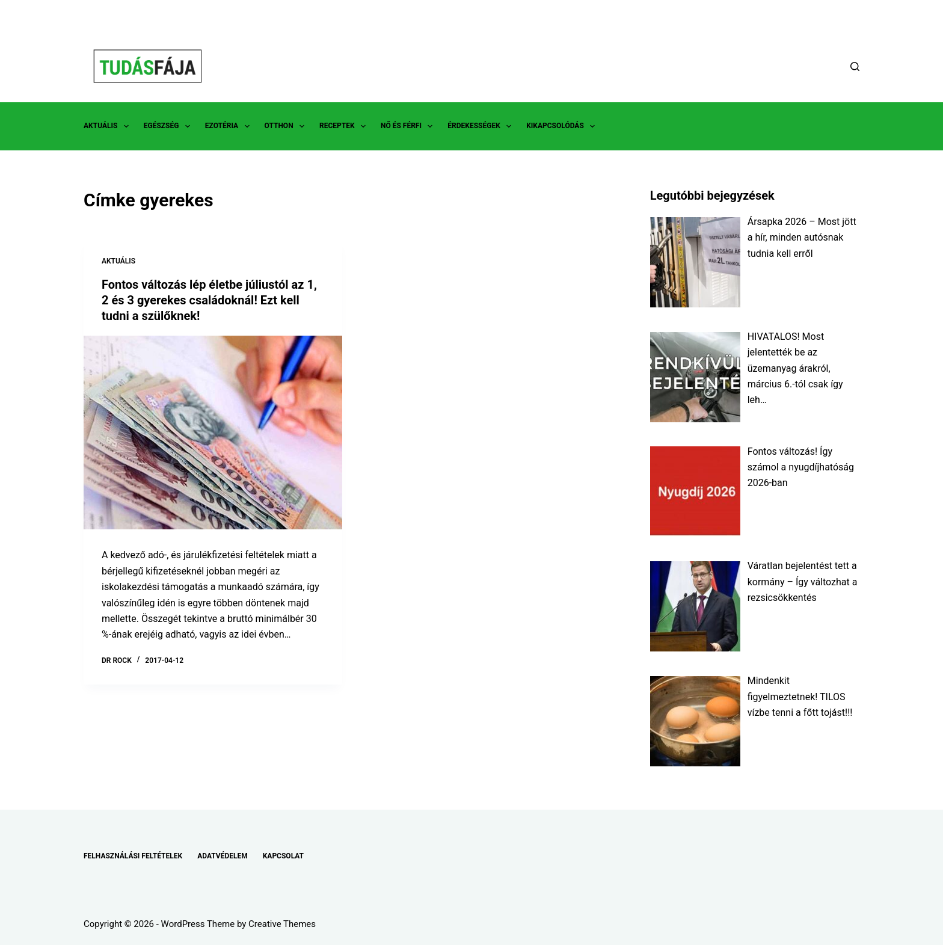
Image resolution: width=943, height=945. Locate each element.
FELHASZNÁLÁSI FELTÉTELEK (133, 856)
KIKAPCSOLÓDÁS (563, 126)
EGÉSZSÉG (169, 126)
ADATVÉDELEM (222, 856)
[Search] (854, 66)
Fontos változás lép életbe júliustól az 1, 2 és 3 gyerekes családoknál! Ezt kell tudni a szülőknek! (209, 300)
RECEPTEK (344, 126)
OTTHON (287, 126)
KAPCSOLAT (283, 856)
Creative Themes (282, 924)
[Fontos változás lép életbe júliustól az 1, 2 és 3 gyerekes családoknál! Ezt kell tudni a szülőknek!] (213, 433)
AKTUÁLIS (109, 126)
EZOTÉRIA (229, 126)
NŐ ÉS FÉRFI (409, 126)
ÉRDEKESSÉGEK (481, 126)
